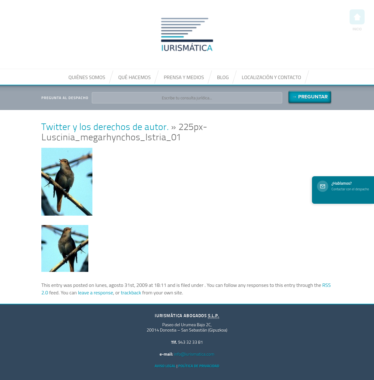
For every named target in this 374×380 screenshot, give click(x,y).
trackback (131, 292)
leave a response (95, 292)
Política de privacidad (198, 366)
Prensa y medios (184, 77)
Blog (223, 77)
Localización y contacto (271, 77)
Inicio (357, 20)
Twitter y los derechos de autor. (105, 127)
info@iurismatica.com (194, 354)
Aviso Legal (165, 366)
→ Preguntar (310, 97)
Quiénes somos (87, 77)
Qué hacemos (134, 77)
